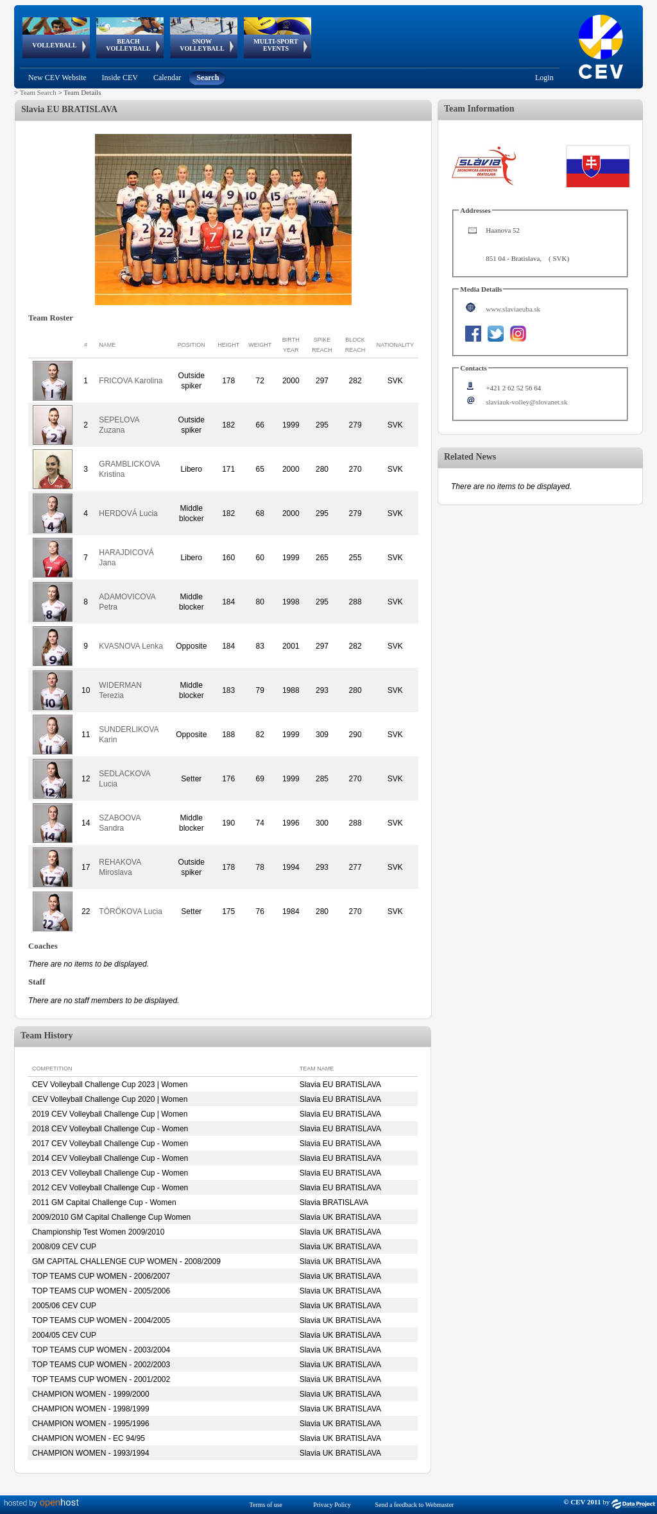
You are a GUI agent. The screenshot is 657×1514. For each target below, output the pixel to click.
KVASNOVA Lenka (131, 646)
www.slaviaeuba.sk (513, 309)
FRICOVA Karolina (130, 380)
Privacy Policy (332, 1504)
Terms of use (266, 1504)
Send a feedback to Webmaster (414, 1504)
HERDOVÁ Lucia (128, 513)
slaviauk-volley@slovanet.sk (526, 402)
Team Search (38, 92)
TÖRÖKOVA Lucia (130, 911)
